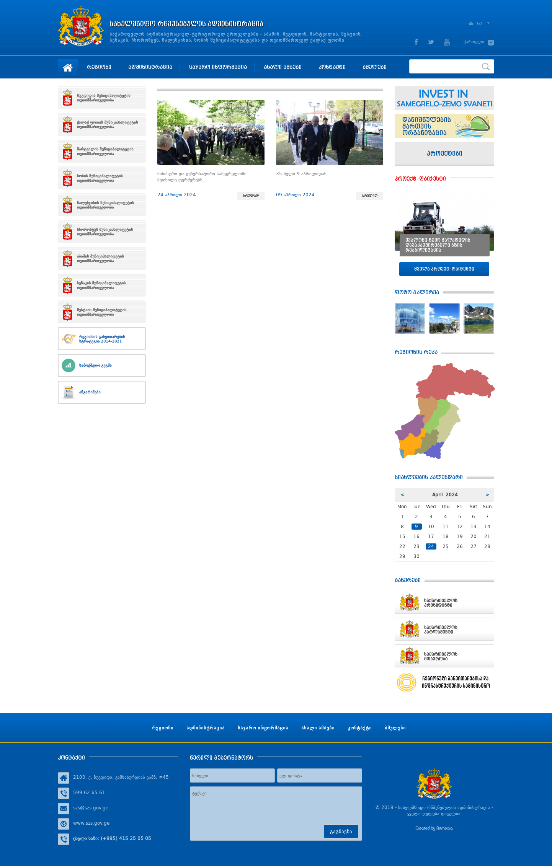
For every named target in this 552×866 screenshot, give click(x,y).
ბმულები (375, 67)
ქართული (474, 41)
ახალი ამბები (283, 67)
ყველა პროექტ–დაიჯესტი (444, 268)
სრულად (251, 196)
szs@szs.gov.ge (90, 808)
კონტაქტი (332, 67)
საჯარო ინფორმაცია (218, 67)
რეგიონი (99, 67)
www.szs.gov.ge (91, 823)
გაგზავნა (341, 831)
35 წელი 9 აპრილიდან (301, 173)
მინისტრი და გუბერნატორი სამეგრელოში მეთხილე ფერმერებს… (202, 177)
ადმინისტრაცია (150, 67)
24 (431, 546)
